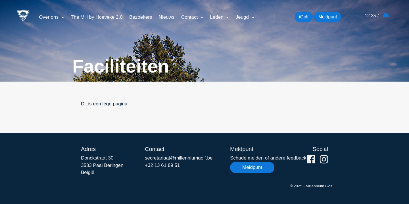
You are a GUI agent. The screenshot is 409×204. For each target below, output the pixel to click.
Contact (190, 17)
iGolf (303, 16)
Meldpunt (327, 16)
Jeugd (243, 17)
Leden (217, 17)
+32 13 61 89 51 (162, 165)
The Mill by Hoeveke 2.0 (96, 17)
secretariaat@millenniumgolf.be (178, 158)
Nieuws (167, 17)
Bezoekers (140, 17)
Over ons (49, 17)
